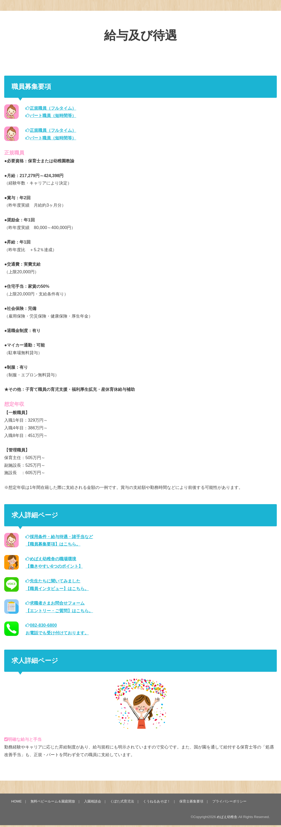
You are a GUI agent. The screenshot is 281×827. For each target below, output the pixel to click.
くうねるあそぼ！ (156, 801)
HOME (16, 801)
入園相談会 (92, 801)
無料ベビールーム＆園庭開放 (53, 801)
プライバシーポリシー (229, 801)
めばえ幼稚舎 (227, 817)
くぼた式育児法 (122, 801)
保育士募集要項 (191, 801)
